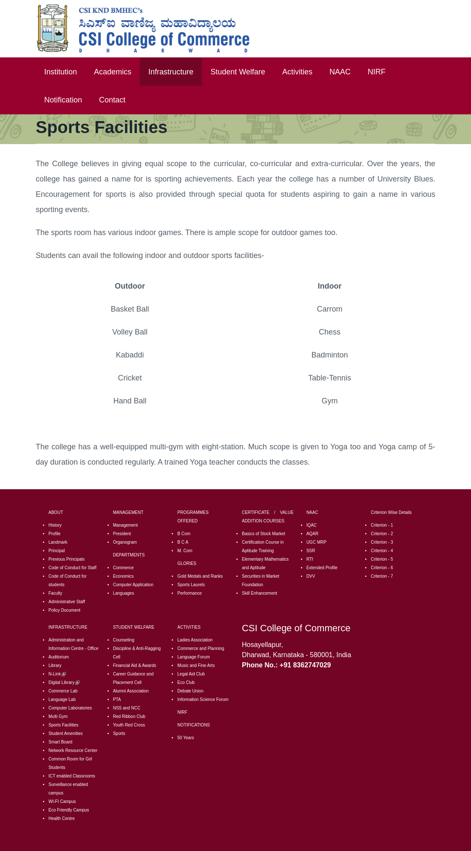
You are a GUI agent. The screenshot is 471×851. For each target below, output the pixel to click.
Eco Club (186, 682)
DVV (310, 576)
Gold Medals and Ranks (200, 576)
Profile (54, 533)
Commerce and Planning (200, 648)
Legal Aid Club (191, 674)
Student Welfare (237, 72)
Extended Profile (322, 567)
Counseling (123, 640)
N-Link (57, 674)
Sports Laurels (190, 584)
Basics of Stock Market (263, 533)
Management (125, 525)
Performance (189, 593)
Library (55, 665)
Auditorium (58, 657)
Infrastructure (170, 72)
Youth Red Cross (129, 725)
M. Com (184, 550)
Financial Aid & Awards (134, 665)
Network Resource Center (72, 750)
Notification (63, 100)
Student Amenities (65, 733)
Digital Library (63, 682)
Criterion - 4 (382, 550)
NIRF (377, 72)
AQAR (312, 533)
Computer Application (133, 584)
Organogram (125, 542)
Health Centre (61, 818)
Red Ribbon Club (129, 716)
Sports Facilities (63, 725)
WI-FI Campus (62, 801)
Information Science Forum (202, 699)
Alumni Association (131, 691)
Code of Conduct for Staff (72, 567)
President (122, 533)
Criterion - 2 (382, 533)
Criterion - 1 (382, 525)
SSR (310, 550)
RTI (309, 559)
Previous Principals (66, 559)
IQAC (311, 525)
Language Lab (62, 699)
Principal (56, 550)
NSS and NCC (126, 708)
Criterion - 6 (382, 567)
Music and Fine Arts (196, 665)
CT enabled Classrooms (72, 776)
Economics (123, 576)
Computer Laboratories (70, 708)
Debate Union (190, 691)
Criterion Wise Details (391, 512)
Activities (297, 72)
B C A (182, 542)
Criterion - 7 (382, 576)
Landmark (57, 542)
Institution (60, 72)
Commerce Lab (62, 691)
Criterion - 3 (382, 542)
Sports (119, 733)
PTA (117, 699)
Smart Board (60, 742)
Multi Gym (58, 716)
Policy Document (64, 610)
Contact (112, 100)
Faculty (55, 593)
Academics (112, 72)
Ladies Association (195, 640)
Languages (123, 593)
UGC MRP (316, 542)
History (55, 525)
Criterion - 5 (382, 559)
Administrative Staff (66, 601)
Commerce (123, 567)
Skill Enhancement (259, 593)
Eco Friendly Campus (68, 810)
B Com (183, 533)
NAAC (340, 72)
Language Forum (193, 657)
